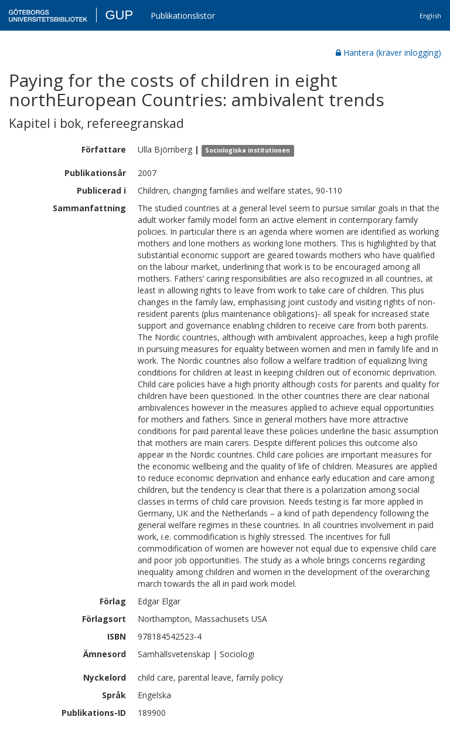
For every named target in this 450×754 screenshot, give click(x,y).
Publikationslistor (183, 15)
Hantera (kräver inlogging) (388, 52)
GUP (119, 15)
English (430, 15)
